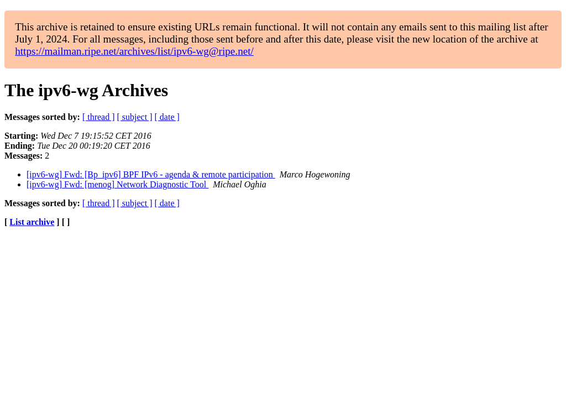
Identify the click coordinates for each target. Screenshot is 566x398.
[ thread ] (98, 117)
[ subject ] (135, 117)
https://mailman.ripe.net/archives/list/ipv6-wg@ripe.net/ (134, 51)
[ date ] (167, 117)
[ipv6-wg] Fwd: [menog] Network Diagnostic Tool (117, 184)
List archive (31, 222)
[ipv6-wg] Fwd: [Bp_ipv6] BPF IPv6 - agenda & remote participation (151, 174)
